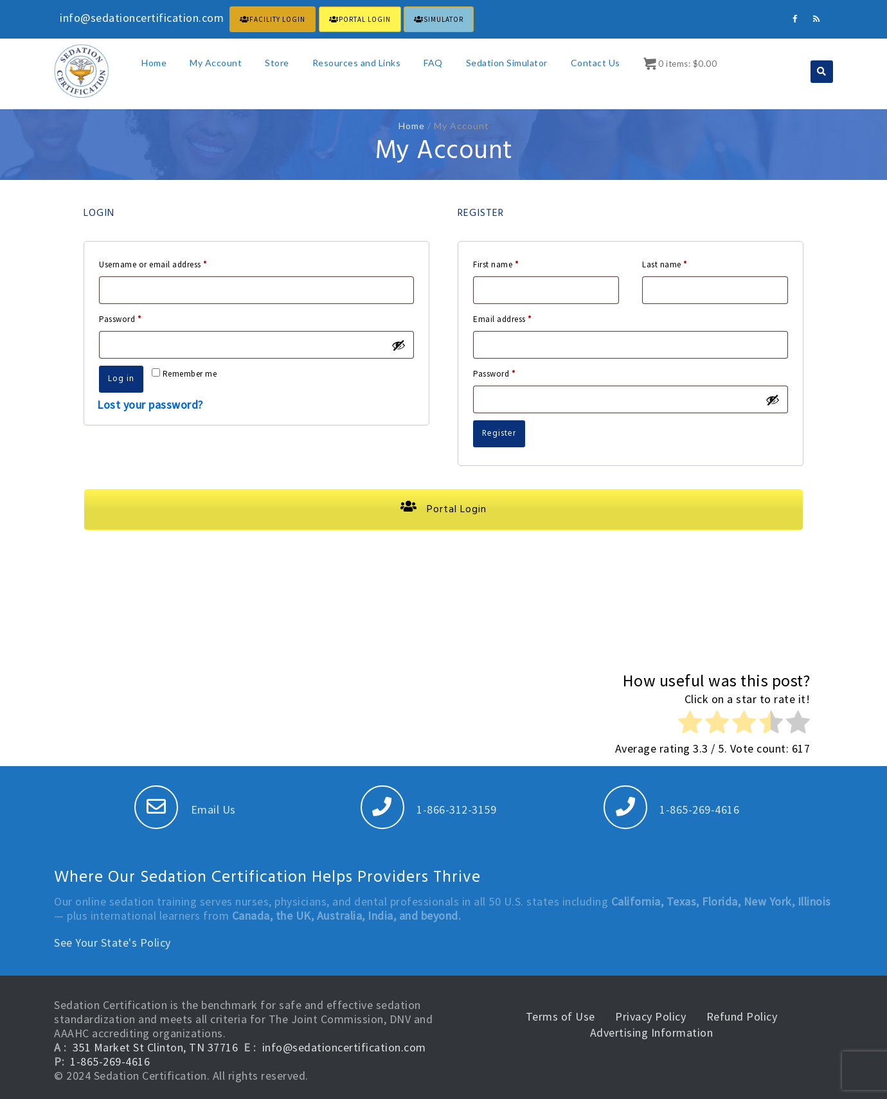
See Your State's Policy (112, 942)
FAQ (433, 62)
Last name (664, 264)
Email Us (185, 809)
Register (499, 433)
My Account (216, 62)
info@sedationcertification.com (344, 1047)
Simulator (438, 19)
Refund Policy (742, 1016)
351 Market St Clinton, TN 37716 (155, 1047)
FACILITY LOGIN (272, 19)
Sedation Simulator (507, 62)
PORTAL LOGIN (360, 19)
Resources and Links (356, 62)
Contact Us (595, 62)
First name (495, 264)
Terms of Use (560, 1016)
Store (277, 62)
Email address (518, 318)
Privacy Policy (650, 1016)
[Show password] (398, 345)
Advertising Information (651, 1032)
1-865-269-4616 (672, 809)
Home (153, 62)
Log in (121, 379)
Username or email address (169, 263)
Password (136, 318)
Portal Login (443, 509)
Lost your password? (150, 404)
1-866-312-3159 (429, 809)
